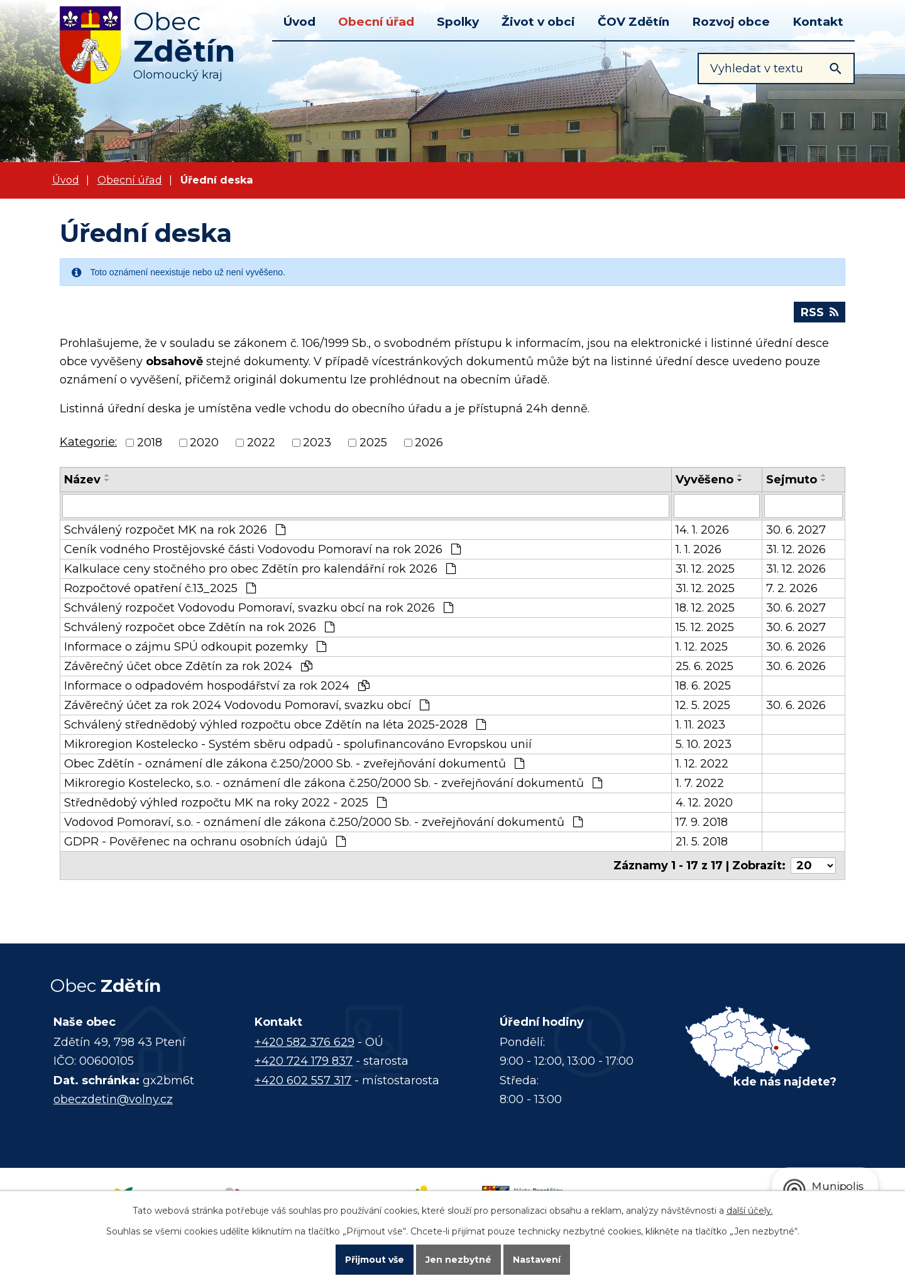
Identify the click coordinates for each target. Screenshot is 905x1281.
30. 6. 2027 (796, 530)
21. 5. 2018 (702, 842)
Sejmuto (791, 480)
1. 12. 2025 (702, 647)
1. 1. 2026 (698, 549)
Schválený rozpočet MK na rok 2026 (174, 530)
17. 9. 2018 (702, 822)
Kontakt (818, 21)
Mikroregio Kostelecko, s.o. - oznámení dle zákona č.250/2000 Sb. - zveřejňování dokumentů (333, 783)
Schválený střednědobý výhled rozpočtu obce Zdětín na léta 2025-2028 (275, 725)
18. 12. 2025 (705, 608)
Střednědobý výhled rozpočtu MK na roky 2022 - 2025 (225, 803)
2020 (204, 443)
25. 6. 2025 (704, 666)
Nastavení (537, 1259)
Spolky (458, 21)
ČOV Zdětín (633, 21)
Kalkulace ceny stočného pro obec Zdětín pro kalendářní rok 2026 (260, 569)
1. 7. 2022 (700, 783)
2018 (149, 443)
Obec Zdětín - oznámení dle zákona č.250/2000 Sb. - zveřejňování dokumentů (294, 764)
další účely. (750, 1210)
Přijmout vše (374, 1259)
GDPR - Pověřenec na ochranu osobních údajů (205, 842)
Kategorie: (88, 442)
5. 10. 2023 (704, 744)
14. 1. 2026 (702, 530)
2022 (261, 443)
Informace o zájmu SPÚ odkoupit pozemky (195, 647)
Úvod (299, 21)
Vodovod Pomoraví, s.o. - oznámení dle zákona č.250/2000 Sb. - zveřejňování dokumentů (323, 822)
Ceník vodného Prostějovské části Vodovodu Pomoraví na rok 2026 (262, 549)
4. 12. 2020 (704, 803)
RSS (819, 312)
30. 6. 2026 (796, 647)
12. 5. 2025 (703, 705)
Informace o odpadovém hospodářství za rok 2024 (217, 686)
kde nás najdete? (784, 1082)
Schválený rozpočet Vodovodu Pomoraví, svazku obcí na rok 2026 (258, 608)
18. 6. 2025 (703, 686)
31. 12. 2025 (705, 569)
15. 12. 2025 (705, 627)
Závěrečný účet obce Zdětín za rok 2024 (188, 666)
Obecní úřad (376, 21)
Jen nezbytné (458, 1259)
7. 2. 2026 (792, 588)
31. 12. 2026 (796, 549)
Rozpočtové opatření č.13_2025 (160, 588)
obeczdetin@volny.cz (113, 1099)
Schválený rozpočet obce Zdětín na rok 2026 (199, 627)
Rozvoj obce (731, 21)
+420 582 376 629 (304, 1042)
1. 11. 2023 (700, 725)
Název (82, 480)
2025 (373, 443)
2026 (429, 443)
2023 (317, 443)
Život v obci (538, 21)
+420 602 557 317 (303, 1080)
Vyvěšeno (704, 480)
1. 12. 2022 (702, 764)
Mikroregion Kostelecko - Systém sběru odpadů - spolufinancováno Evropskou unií (298, 744)
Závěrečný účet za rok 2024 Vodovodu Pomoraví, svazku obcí (246, 705)
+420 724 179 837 (304, 1061)
